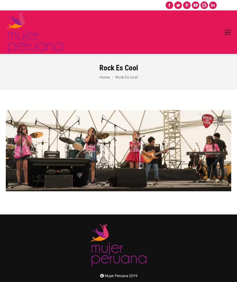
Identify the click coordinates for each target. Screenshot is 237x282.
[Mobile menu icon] (227, 32)
